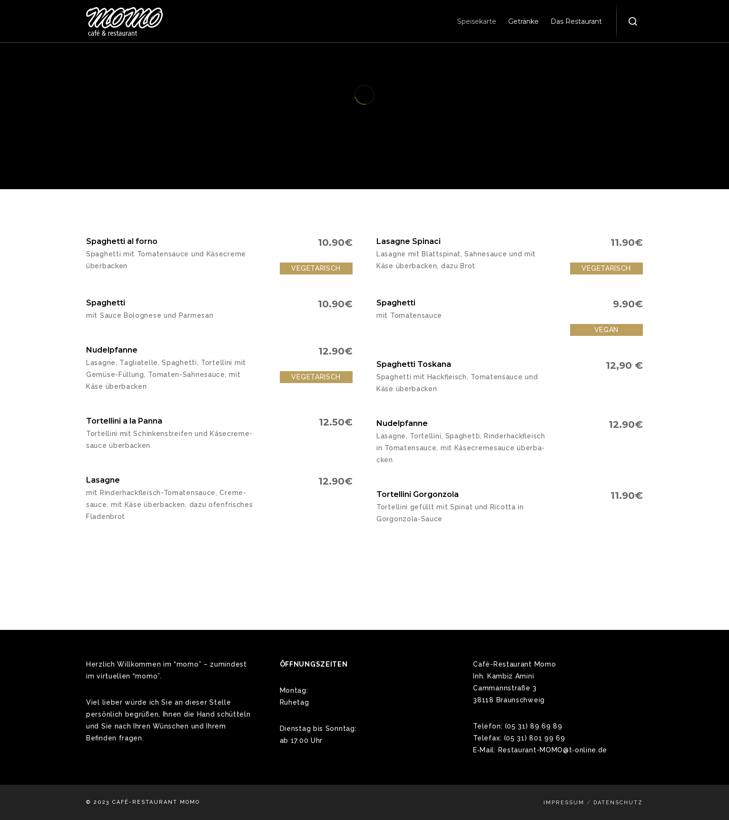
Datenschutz (618, 803)
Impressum (563, 803)
